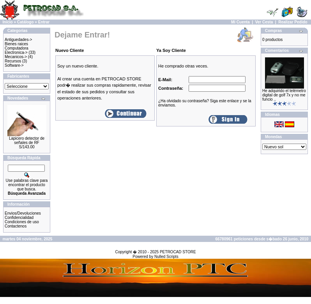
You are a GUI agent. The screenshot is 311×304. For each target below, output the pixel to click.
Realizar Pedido (292, 22)
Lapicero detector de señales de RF (26, 140)
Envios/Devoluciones (23, 213)
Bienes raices (16, 44)
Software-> (14, 65)
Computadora (16, 48)
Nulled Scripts (166, 256)
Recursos (13, 61)
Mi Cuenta (240, 22)
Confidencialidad (19, 217)
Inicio (8, 22)
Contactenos (16, 226)
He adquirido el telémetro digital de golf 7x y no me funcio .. (284, 95)
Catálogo (25, 22)
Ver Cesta (264, 22)
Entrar (43, 22)
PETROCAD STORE (178, 252)
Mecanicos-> (16, 57)
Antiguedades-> (18, 39)
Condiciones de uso (22, 222)
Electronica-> (16, 52)
